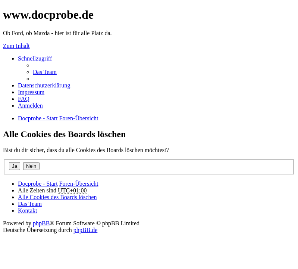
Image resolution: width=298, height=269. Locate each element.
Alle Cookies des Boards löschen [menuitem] (57, 197)
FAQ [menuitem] (23, 99)
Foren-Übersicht (78, 183)
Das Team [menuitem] (45, 72)
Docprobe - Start (38, 183)
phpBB (41, 223)
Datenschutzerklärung (44, 85)
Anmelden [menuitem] (30, 105)
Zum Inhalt (16, 46)
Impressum (31, 92)
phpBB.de (85, 230)
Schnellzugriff (35, 58)
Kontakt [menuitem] (27, 210)
